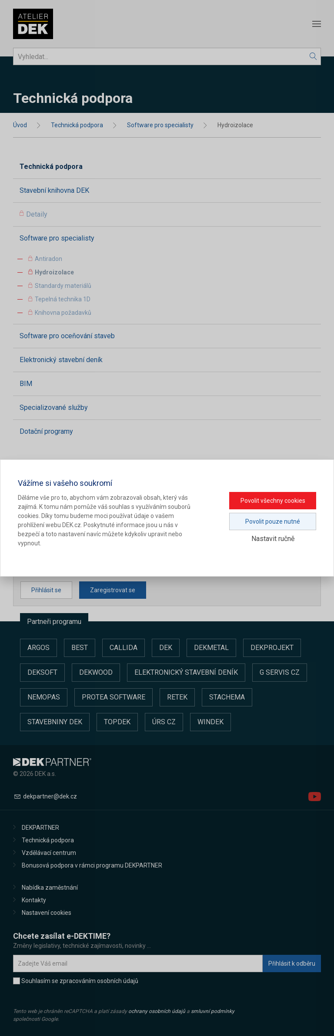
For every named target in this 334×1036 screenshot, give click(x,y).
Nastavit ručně (272, 538)
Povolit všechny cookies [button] (272, 500)
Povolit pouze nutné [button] (272, 521)
